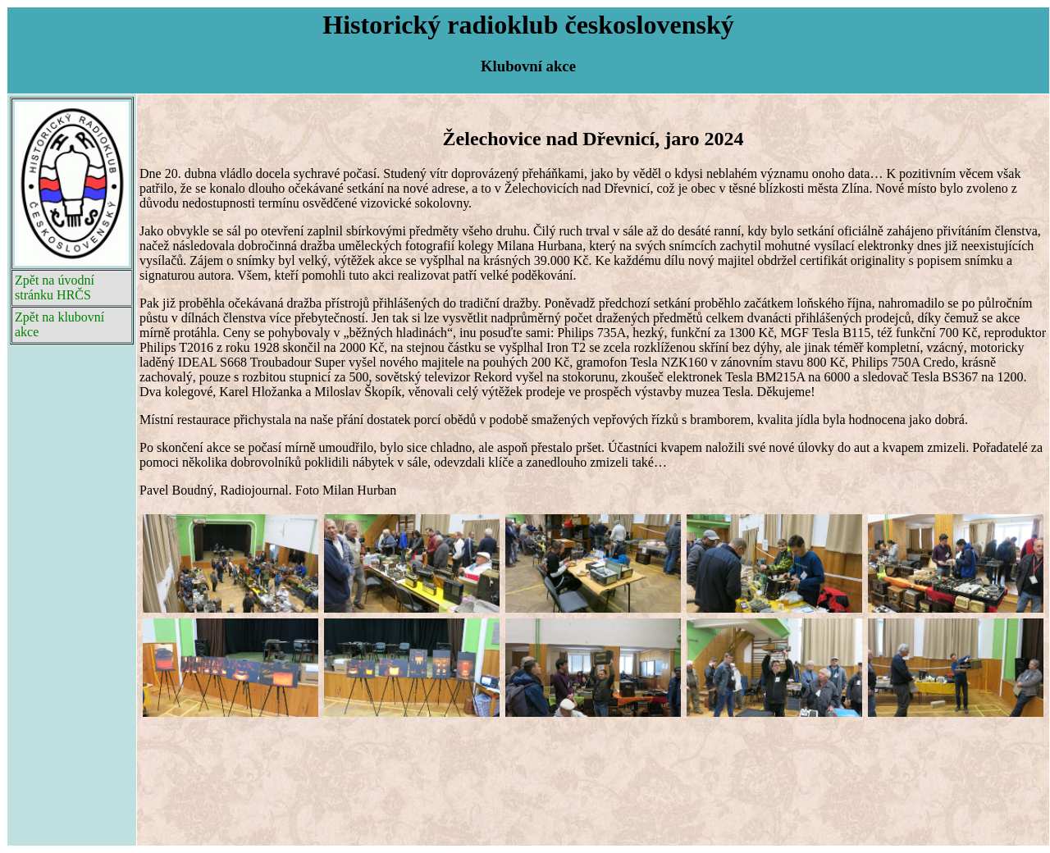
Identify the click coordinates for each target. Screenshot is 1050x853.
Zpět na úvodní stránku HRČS (54, 287)
